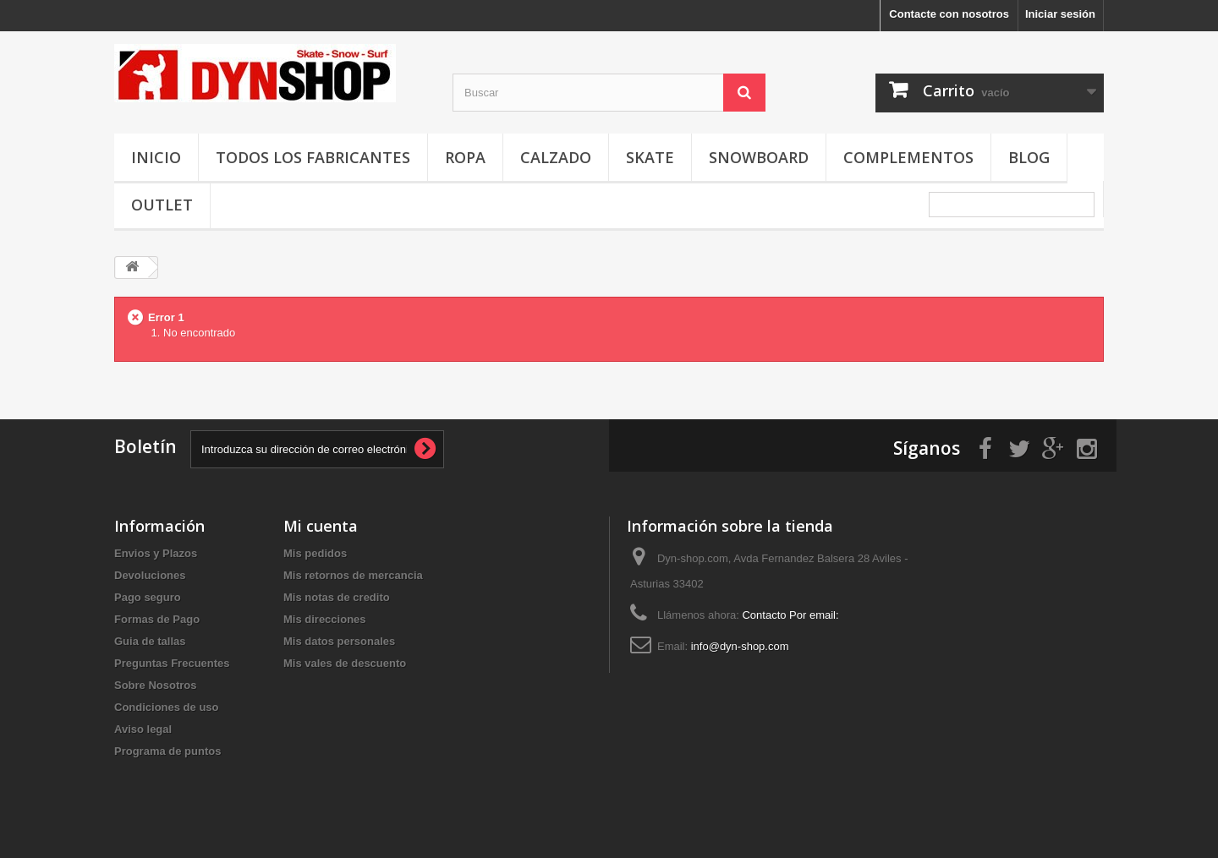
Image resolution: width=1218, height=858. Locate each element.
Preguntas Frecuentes (172, 663)
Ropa (465, 157)
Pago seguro (147, 597)
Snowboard (759, 157)
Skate (650, 157)
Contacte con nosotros (949, 14)
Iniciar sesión (1060, 14)
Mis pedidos (315, 553)
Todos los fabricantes (313, 157)
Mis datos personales (339, 641)
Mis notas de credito (336, 597)
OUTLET (162, 204)
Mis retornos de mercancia (353, 575)
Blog (1029, 157)
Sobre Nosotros (155, 685)
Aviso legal (143, 729)
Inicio (156, 157)
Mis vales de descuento (344, 663)
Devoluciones (150, 575)
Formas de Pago (157, 619)
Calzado (555, 157)
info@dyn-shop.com (740, 646)
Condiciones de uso (166, 707)
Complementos (908, 157)
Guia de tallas (150, 641)
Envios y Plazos (155, 553)
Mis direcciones (324, 619)
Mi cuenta (320, 526)
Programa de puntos (167, 751)
